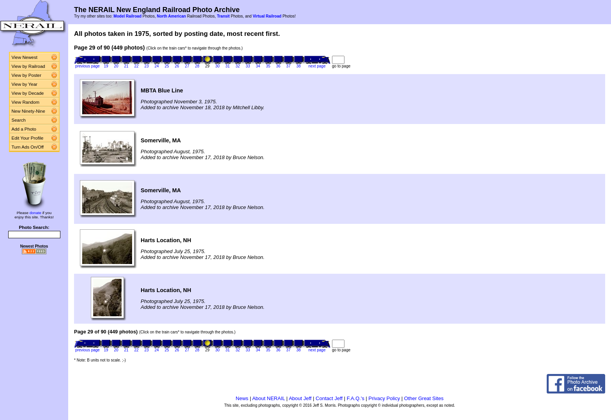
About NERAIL (268, 398)
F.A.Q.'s (355, 398)
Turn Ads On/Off (28, 147)
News (242, 398)
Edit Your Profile (28, 138)
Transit (223, 16)
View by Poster (27, 75)
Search (19, 120)
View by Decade (28, 93)
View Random (25, 102)
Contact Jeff (329, 398)
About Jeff (300, 398)
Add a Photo (24, 129)
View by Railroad (28, 66)
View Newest (24, 57)
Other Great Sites (423, 398)
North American (171, 16)
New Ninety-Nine (28, 111)
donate (35, 213)
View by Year (24, 84)
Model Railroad (127, 16)
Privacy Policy (384, 398)
